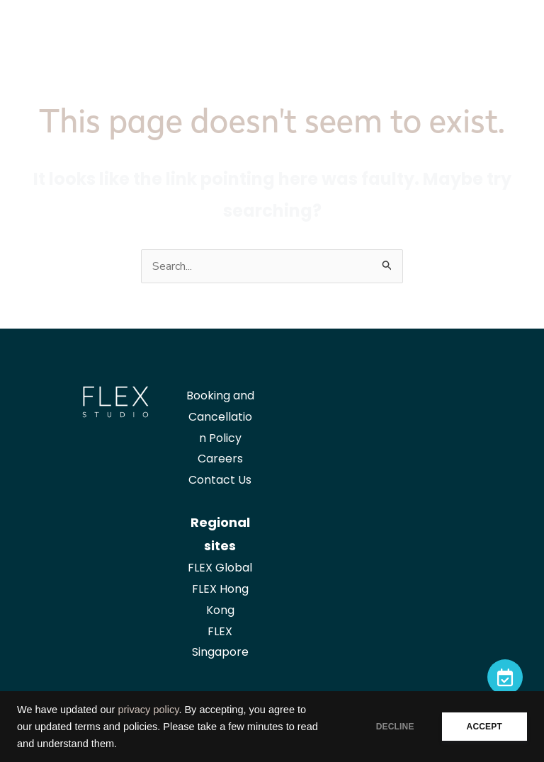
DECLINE (395, 727)
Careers (220, 458)
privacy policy (148, 709)
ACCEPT (484, 727)
